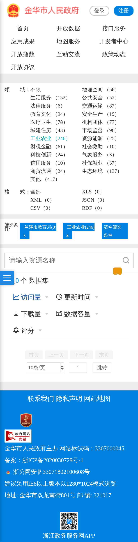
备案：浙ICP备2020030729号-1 (44, 460)
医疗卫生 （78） (49, 122)
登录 (99, 10)
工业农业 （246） (50, 138)
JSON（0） (94, 200)
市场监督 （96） (101, 130)
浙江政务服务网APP (69, 536)
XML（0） (42, 200)
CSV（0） (41, 208)
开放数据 (68, 28)
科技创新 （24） (49, 154)
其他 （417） (45, 179)
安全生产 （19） (101, 114)
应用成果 (23, 41)
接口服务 (114, 28)
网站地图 (97, 398)
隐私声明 (69, 398)
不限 (35, 89)
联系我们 (40, 398)
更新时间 (73, 297)
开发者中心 (114, 41)
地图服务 (68, 41)
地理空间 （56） (101, 89)
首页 (23, 28)
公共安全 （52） (101, 97)
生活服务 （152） (50, 97)
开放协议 (23, 67)
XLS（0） (93, 192)
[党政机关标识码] (17, 420)
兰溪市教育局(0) (40, 227)
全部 (35, 192)
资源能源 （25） (101, 138)
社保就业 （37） (101, 163)
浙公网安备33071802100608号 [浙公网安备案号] (51, 472)
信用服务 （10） (49, 163)
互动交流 (68, 54)
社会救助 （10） (101, 146)
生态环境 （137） (102, 171)
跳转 (102, 368)
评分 (23, 330)
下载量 (27, 314)
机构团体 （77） (101, 122)
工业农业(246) (81, 227)
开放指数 (23, 54)
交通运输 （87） (101, 106)
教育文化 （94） (49, 114)
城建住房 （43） (49, 130)
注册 (123, 10)
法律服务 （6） (48, 106)
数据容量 (73, 314)
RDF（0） (93, 208)
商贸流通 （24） (49, 171)
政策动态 (114, 54)
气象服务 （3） (99, 154)
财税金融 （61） (49, 146)
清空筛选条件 (112, 231)
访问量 (27, 297)
